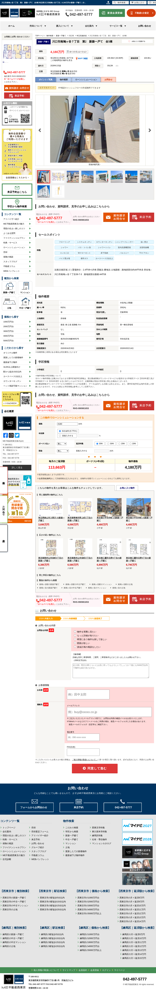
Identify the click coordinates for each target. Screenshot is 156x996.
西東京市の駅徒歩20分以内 (53, 912)
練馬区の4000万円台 (89, 949)
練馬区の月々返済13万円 (134, 953)
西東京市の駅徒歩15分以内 (53, 908)
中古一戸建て (25, 308)
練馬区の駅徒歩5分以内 (52, 937)
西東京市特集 (98, 830)
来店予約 (35, 842)
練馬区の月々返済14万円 (134, 957)
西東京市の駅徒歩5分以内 (52, 900)
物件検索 (120, 2)
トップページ (9, 830)
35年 (99, 444)
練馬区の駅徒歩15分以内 (53, 945)
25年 (121, 444)
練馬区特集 (97, 838)
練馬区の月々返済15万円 (134, 961)
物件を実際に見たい (79, 631)
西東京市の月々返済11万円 (132, 912)
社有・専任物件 (99, 842)
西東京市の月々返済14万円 (132, 924)
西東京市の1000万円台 (88, 900)
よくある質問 (9, 233)
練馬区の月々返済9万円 (133, 937)
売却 (5, 252)
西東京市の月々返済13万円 (132, 920)
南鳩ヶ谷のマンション (97, 588)
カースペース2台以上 (12, 376)
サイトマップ (68, 973)
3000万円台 (8, 331)
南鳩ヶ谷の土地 (118, 588)
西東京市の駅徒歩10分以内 (53, 904)
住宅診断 (7, 862)
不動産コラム (9, 266)
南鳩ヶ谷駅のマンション (102, 584)
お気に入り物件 (127, 488)
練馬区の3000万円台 (89, 945)
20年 (132, 444)
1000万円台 (8, 322)
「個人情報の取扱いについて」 (85, 762)
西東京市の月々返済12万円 (132, 916)
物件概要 (64, 79)
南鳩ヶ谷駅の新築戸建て (49, 584)
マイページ (119, 973)
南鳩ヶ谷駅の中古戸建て (76, 584)
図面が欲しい (76, 643)
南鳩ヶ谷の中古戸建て (73, 588)
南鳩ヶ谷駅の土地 (125, 584)
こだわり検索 (71, 830)
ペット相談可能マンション (15, 386)
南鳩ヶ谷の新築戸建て (48, 588)
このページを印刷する (18, 107)
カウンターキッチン (12, 381)
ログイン (106, 973)
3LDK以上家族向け (11, 367)
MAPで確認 (82, 58)
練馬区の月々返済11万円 (134, 945)
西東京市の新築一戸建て (14, 900)
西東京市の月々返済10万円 (132, 908)
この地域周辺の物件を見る (61, 60)
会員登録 (94, 973)
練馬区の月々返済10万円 (134, 941)
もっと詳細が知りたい (80, 635)
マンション (25, 292)
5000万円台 (8, 340)
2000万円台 (8, 326)
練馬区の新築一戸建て (13, 937)
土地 (9, 308)
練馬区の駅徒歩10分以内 (53, 941)
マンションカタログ (101, 846)
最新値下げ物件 (10, 362)
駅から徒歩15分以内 (12, 372)
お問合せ (108, 79)
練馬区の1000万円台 (89, 937)
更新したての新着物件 (13, 357)
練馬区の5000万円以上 (91, 953)
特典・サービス (10, 243)
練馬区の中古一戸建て (13, 941)
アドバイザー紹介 (11, 219)
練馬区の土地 (9, 949)
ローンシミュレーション (86, 79)
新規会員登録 (114, 13)
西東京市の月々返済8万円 (132, 900)
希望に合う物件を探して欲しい (84, 639)
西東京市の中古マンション (15, 908)
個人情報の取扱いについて (46, 973)
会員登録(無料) (45, 478)
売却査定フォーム (39, 834)
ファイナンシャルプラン (14, 238)
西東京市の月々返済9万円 (132, 904)
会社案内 (7, 834)
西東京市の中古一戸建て (14, 904)
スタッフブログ (10, 261)
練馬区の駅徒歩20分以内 (53, 949)
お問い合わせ (144, 26)
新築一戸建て (9, 292)
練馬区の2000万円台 (89, 941)
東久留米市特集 (99, 834)
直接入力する (67, 436)
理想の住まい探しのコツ (14, 228)
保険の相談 (8, 257)
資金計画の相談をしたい (81, 647)
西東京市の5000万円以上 (89, 916)
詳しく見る (17, 467)
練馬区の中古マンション (14, 945)
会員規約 (83, 973)
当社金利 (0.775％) (68, 431)
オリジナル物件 (10, 353)
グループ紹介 (37, 850)
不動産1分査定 (142, 13)
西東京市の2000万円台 (88, 904)
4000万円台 (8, 336)
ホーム (11, 26)
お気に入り (137, 2)
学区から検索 (71, 834)
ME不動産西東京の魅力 (13, 224)
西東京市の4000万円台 (88, 912)
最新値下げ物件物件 (75, 858)
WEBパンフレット (11, 271)
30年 (110, 444)
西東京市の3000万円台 (88, 908)
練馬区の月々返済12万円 (134, 949)
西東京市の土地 (10, 912)
